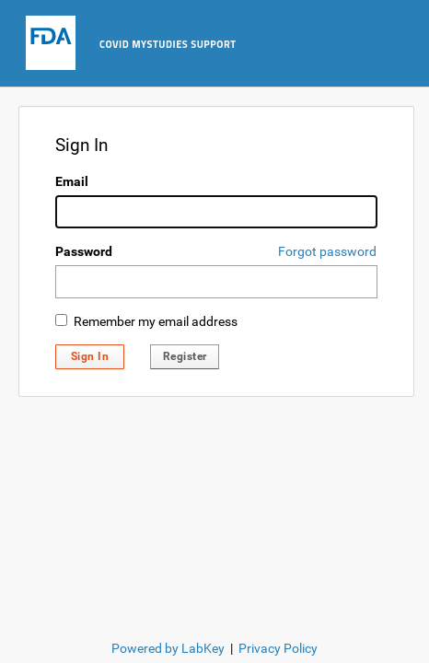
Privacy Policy (278, 648)
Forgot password (327, 251)
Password (83, 251)
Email (71, 181)
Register (185, 356)
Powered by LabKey (168, 648)
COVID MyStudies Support (168, 45)
